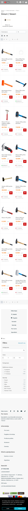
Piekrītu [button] (20, 508)
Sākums (3, 10)
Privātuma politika (8, 438)
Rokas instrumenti (10, 10)
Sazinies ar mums (8, 456)
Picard (6, 380)
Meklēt (14, 314)
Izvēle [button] (7, 508)
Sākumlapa (14, 311)
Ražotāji (14, 325)
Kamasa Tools (8, 390)
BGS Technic (7, 388)
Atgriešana (7, 460)
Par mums (14, 328)
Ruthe (5, 382)
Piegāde (14, 318)
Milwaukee (7, 386)
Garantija (6, 446)
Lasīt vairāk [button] (19, 504)
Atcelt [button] (25, 498)
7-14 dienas (7, 373)
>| (17, 39)
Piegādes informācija (9, 434)
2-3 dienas (7, 371)
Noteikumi (6, 442)
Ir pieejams (7, 369)
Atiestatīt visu (21, 343)
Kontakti (14, 321)
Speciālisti (14, 332)
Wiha (5, 384)
